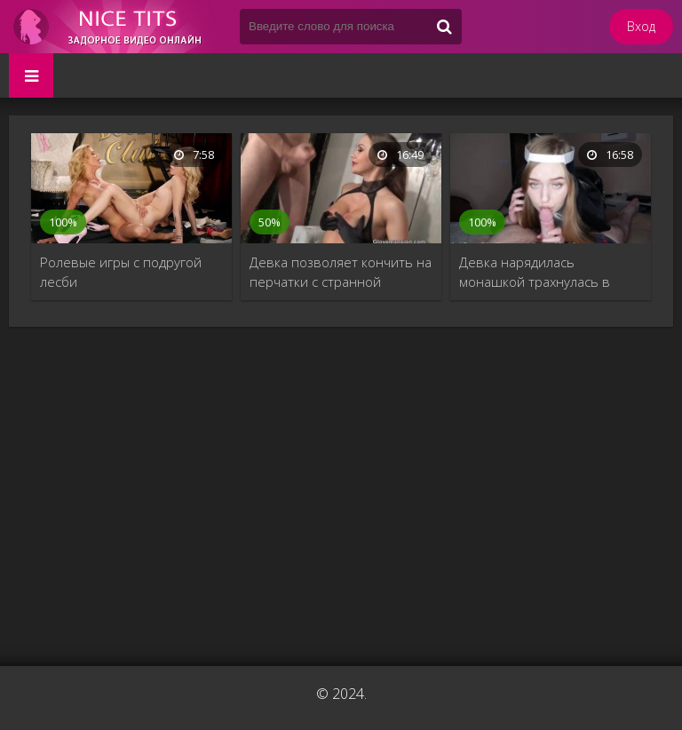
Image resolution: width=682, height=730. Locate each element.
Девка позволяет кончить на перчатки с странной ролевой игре (341, 272)
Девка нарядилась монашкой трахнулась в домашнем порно (534, 272)
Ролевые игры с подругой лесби (121, 271)
